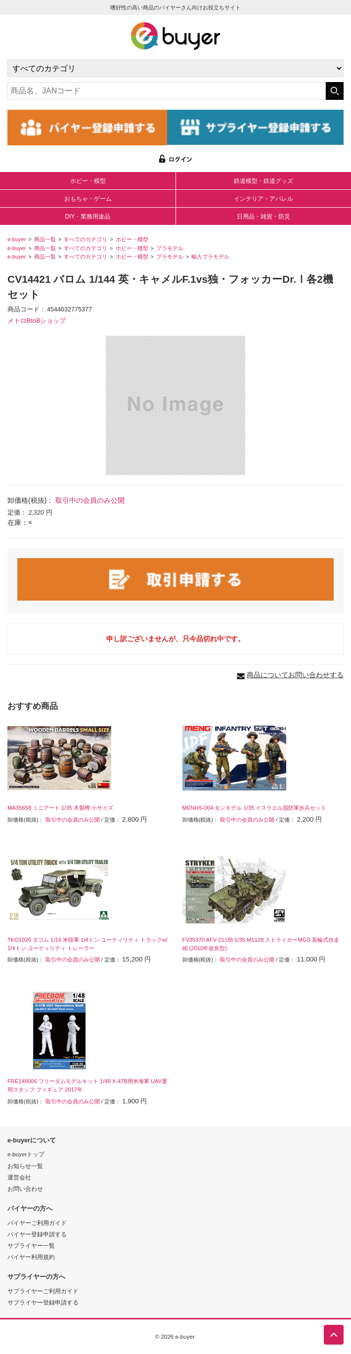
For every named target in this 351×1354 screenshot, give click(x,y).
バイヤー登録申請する (37, 1234)
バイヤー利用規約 (31, 1257)
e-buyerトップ (25, 1154)
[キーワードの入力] (166, 91)
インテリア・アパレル (263, 198)
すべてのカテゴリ (85, 239)
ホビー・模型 (88, 180)
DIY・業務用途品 (87, 216)
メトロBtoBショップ (36, 320)
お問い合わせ (25, 1188)
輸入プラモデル (210, 257)
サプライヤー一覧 (31, 1245)
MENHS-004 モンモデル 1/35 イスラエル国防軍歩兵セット (254, 808)
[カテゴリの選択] (175, 68)
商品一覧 (45, 239)
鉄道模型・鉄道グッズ (263, 180)
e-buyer (16, 239)
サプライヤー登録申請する (43, 1302)
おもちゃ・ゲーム (88, 198)
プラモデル (169, 248)
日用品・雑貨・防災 (263, 216)
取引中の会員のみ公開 (90, 500)
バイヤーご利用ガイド (37, 1223)
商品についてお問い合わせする (295, 675)
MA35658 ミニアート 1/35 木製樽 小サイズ (60, 808)
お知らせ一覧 (25, 1166)
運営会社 (19, 1177)
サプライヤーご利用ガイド (43, 1291)
